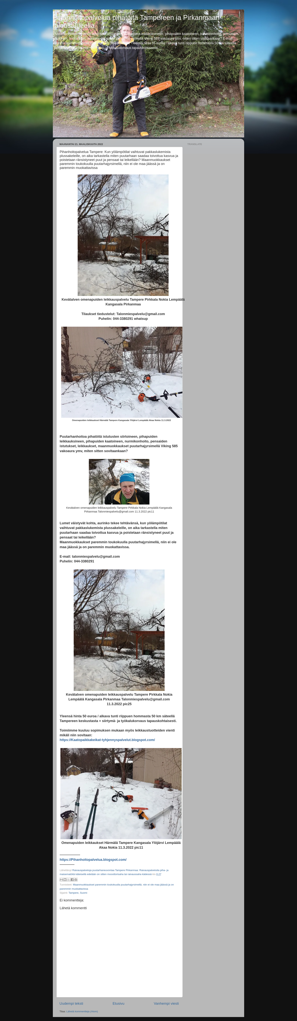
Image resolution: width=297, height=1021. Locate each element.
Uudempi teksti (71, 1003)
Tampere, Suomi (78, 892)
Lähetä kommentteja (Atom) (82, 1011)
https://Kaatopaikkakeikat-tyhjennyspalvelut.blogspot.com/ (107, 740)
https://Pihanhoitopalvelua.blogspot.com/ (93, 860)
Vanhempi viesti (166, 1003)
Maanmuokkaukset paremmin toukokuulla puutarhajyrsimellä (107, 884)
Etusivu (118, 1003)
